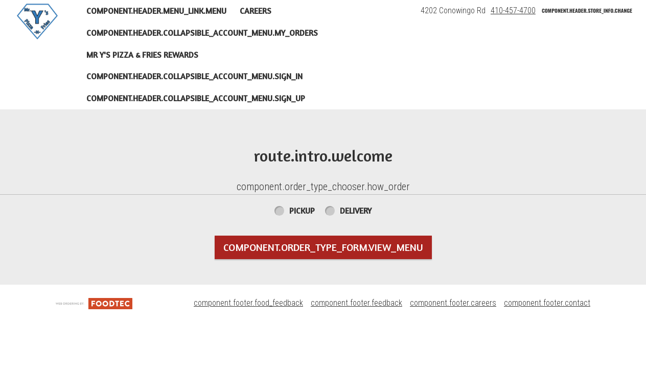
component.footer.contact (547, 303)
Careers (255, 11)
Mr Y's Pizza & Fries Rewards (142, 55)
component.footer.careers (453, 303)
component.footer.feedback (356, 303)
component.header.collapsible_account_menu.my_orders (202, 33)
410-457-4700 (513, 10)
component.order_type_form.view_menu (323, 247)
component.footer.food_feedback (248, 303)
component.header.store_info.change (587, 10)
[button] (37, 21)
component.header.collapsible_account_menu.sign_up (195, 98)
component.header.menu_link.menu (156, 11)
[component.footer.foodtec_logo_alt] (94, 303)
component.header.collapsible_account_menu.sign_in (194, 76)
